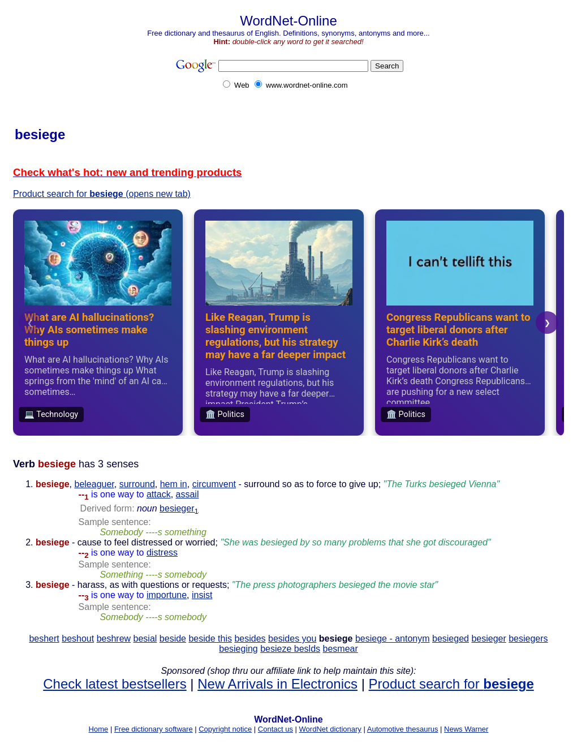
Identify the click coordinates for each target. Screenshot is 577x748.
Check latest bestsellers (114, 683)
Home (99, 729)
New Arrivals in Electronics (277, 683)
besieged (450, 638)
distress (162, 552)
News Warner (466, 729)
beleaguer (94, 484)
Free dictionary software (153, 729)
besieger (179, 508)
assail (187, 494)
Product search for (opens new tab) (102, 194)
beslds (307, 649)
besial (145, 638)
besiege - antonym (392, 638)
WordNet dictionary (330, 729)
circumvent (214, 484)
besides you (292, 638)
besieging (238, 649)
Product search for (451, 683)
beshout (78, 638)
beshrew (114, 638)
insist (202, 595)
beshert (44, 638)
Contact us (275, 729)
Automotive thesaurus (402, 729)
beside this (210, 638)
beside (173, 638)
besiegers (528, 638)
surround (137, 484)
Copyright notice (225, 729)
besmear (340, 649)
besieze (277, 649)
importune (167, 595)
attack (159, 494)
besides (249, 638)
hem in (173, 484)
